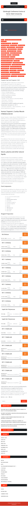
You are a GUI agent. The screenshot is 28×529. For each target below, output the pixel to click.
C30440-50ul (4, 255)
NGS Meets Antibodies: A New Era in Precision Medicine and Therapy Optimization (14, 413)
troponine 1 (21, 76)
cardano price (19, 47)
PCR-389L (3, 314)
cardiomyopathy (5, 56)
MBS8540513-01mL (4, 349)
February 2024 (4, 445)
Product (3, 473)
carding (9, 55)
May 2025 (3, 441)
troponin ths (13, 70)
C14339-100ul (4, 280)
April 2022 (3, 449)
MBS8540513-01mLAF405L (4, 357)
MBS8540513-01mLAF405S (4, 366)
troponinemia (4, 78)
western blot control (6, 481)
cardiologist (16, 55)
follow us (25, 6)
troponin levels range (16, 66)
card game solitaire (6, 43)
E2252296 (3, 341)
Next (22, 7)
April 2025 (3, 443)
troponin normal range (15, 68)
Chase (11, 397)
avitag (2, 460)
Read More (25, 234)
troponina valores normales (18, 74)
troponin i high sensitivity (18, 64)
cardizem (13, 56)
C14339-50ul (4, 288)
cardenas (3, 51)
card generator (5, 45)
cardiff (19, 51)
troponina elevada (5, 74)
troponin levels (5, 66)
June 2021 (3, 453)
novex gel (3, 41)
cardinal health (5, 53)
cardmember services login (7, 58)
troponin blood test (6, 62)
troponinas (13, 76)
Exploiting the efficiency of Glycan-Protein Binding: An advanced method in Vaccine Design (13, 425)
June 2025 (3, 439)
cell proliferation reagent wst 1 (13, 39)
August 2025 (4, 437)
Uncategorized (4, 479)
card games (14, 43)
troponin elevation (6, 64)
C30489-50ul (4, 272)
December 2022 (4, 447)
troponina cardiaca (14, 72)
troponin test (4, 70)
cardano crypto (11, 47)
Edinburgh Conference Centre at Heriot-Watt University (14, 12)
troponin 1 (16, 60)
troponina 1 (20, 70)
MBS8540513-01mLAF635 (4, 382)
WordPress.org (4, 496)
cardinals (3, 55)
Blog (2, 39)
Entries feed (4, 491)
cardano (3, 47)
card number (21, 45)
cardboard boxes (12, 49)
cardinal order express (15, 53)
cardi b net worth (11, 51)
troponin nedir (5, 68)
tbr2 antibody (4, 477)
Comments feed (4, 494)
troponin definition (17, 62)
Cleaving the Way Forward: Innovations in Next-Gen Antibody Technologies (12, 417)
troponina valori (5, 76)
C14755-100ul (4, 297)
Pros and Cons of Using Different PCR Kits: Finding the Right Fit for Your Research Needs (13, 410)
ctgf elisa (3, 468)
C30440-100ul (4, 247)
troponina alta (5, 72)
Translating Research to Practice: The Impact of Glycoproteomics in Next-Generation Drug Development (13, 421)
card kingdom (14, 45)
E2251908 (3, 333)
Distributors (14, 3)
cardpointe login (20, 58)
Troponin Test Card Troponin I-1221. (10, 80)
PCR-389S (3, 324)
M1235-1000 (4, 238)
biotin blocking (4, 462)
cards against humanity (6, 60)
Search (25, 19)
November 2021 (4, 451)
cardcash (20, 49)
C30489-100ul (4, 263)
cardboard (4, 49)
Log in (2, 489)
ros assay (3, 475)
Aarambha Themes (17, 503)
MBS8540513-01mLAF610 (4, 374)
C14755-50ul (4, 305)
